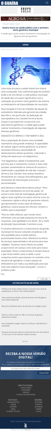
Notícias (12, 24)
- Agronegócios (12, 402)
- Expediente (25, 390)
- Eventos (38, 404)
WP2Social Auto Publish (17, 429)
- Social (38, 411)
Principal (5, 24)
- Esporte (13, 407)
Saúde (17, 24)
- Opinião (38, 409)
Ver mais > (25, 341)
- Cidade (13, 404)
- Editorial (38, 402)
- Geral (13, 409)
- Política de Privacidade (25, 394)
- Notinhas (38, 407)
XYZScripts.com (36, 429)
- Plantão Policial (13, 411)
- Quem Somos (25, 388)
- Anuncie (25, 392)
